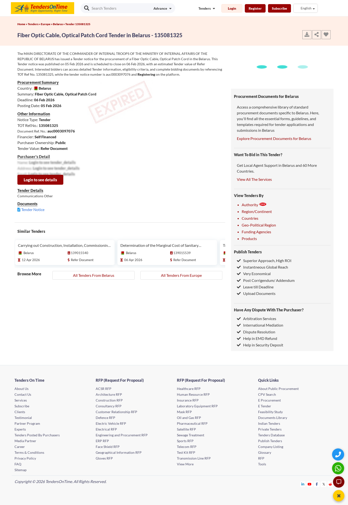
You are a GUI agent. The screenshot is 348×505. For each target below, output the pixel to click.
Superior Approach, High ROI (264, 260)
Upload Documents (256, 293)
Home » (22, 24)
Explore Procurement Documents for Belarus (274, 138)
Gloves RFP (104, 458)
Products (249, 238)
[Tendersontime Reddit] (330, 484)
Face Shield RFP (108, 447)
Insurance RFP (188, 400)
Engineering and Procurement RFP (122, 435)
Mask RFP (184, 412)
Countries (250, 218)
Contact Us (22, 394)
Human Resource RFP (193, 394)
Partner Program (27, 423)
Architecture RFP (109, 394)
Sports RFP (185, 441)
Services (20, 400)
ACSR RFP (103, 389)
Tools (262, 464)
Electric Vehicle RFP (111, 423)
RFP (261, 458)
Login (232, 8)
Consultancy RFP (109, 406)
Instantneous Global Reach (262, 267)
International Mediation (260, 325)
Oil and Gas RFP (189, 418)
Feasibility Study (270, 412)
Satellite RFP (186, 429)
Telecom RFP (186, 447)
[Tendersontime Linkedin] (303, 484)
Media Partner (25, 441)
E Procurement (269, 400)
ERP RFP (102, 441)
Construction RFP (109, 400)
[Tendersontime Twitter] (324, 484)
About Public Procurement (278, 389)
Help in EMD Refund (257, 338)
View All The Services (254, 179)
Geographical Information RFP (119, 452)
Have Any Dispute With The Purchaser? (269, 309)
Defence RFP (105, 418)
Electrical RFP (106, 429)
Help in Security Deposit (260, 345)
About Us (21, 389)
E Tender (264, 406)
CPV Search (267, 394)
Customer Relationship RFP (116, 412)
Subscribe (279, 8)
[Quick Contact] (338, 454)
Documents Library (272, 418)
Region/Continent (257, 211)
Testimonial (23, 418)
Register (255, 8)
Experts (20, 429)
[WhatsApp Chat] (338, 468)
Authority (254, 204)
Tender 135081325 (77, 24)
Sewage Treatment (190, 435)
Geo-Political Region (259, 225)
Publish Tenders (248, 251)
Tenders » (34, 24)
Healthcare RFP (189, 389)
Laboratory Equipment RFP (197, 406)
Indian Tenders (269, 423)
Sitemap (20, 470)
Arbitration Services (256, 318)
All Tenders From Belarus (93, 275)
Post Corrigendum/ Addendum (266, 280)
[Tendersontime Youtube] (309, 484)
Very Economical (254, 273)
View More (185, 464)
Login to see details (40, 179)
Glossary (264, 452)
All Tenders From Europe (181, 275)
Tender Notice (32, 209)
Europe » (47, 24)
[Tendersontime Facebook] (317, 484)
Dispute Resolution (256, 331)
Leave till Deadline (255, 287)
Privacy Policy (25, 458)
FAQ (17, 464)
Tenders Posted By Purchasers (37, 435)
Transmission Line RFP (194, 458)
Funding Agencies (256, 231)
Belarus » (59, 24)
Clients (19, 412)
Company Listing (270, 447)
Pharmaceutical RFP (192, 423)
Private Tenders (270, 429)
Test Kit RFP (186, 452)
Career (19, 447)
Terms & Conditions (29, 452)
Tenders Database (271, 435)
